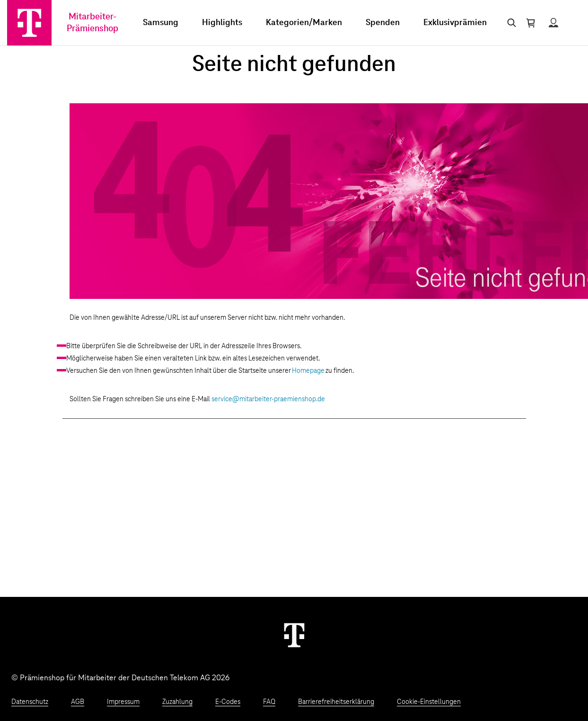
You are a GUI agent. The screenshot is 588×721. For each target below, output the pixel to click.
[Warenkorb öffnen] (530, 22)
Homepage (308, 371)
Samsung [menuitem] (160, 22)
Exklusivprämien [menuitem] (455, 22)
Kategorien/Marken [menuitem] (304, 22)
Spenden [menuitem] (383, 22)
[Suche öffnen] (510, 22)
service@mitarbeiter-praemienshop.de (268, 399)
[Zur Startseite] (29, 23)
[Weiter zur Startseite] (294, 635)
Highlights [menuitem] (222, 22)
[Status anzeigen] (553, 22)
